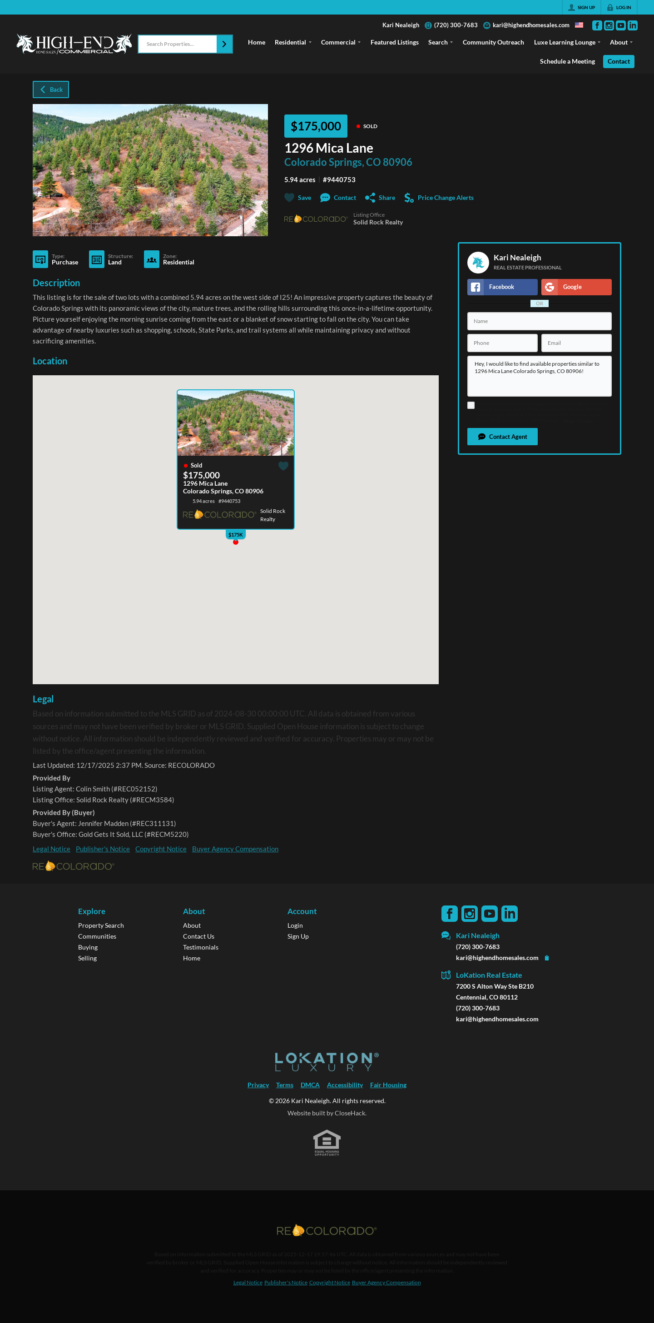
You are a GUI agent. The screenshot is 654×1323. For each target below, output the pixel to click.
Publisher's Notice (103, 849)
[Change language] (579, 25)
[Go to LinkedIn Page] (633, 25)
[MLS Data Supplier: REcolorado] (327, 1230)
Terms (569, 420)
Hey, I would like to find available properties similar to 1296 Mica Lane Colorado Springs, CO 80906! (539, 376)
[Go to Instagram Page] (609, 25)
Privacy (585, 420)
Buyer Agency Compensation (235, 849)
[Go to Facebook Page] (597, 25)
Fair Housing (388, 1085)
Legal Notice (51, 849)
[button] (224, 44)
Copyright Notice (161, 849)
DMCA (310, 1085)
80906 (397, 162)
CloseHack (350, 1113)
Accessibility (345, 1085)
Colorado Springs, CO (332, 162)
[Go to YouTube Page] (621, 25)
